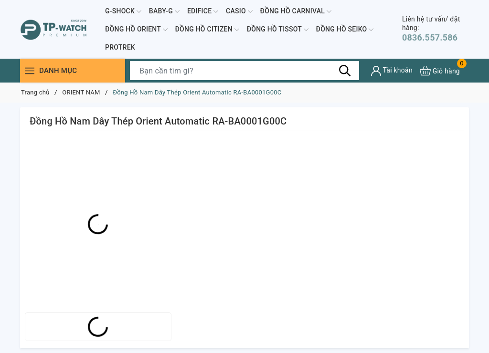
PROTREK (120, 47)
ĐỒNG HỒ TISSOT (277, 29)
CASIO (239, 11)
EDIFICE (202, 11)
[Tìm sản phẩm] (244, 70)
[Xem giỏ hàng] (440, 70)
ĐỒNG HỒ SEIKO (345, 29)
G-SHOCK (123, 11)
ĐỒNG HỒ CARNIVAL (295, 11)
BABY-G (164, 11)
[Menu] (29, 71)
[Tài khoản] (392, 71)
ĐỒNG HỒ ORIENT (136, 29)
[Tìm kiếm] (345, 70)
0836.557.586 (435, 28)
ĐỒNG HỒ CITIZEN (207, 29)
